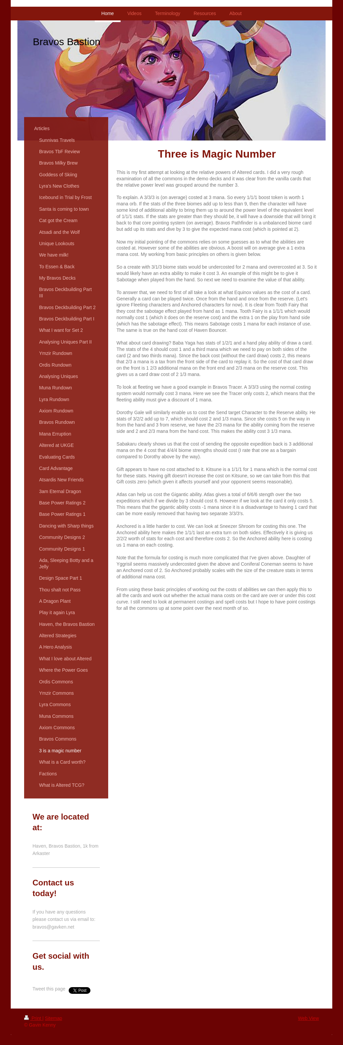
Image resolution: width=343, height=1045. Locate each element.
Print (33, 1018)
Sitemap (53, 1018)
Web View (308, 1018)
